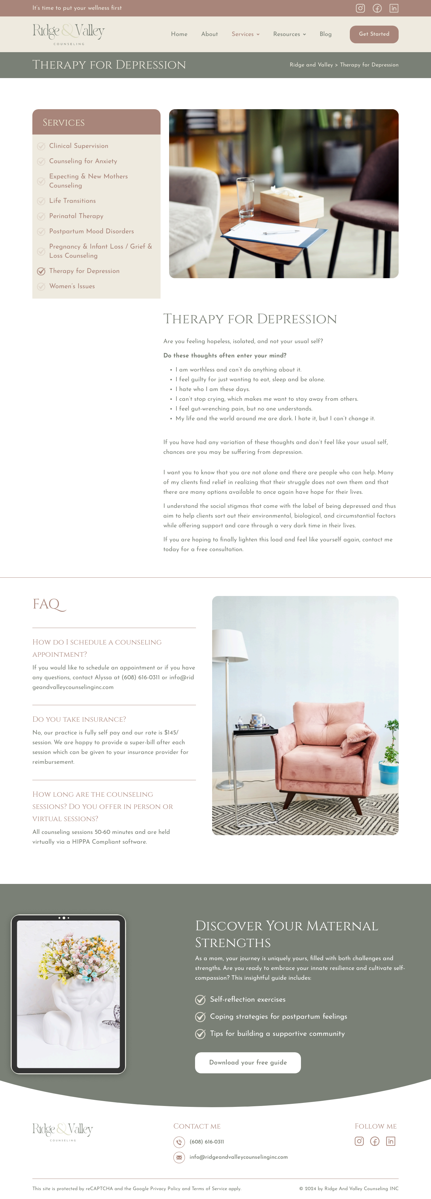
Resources (289, 34)
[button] (245, 34)
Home (179, 34)
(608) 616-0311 (140, 678)
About (209, 34)
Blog (326, 34)
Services (245, 34)
